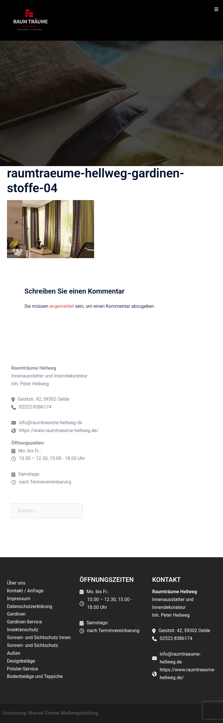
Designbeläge (21, 661)
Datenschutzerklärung (29, 606)
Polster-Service (22, 669)
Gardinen (16, 614)
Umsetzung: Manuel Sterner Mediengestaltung (50, 713)
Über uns (16, 583)
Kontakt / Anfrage (25, 590)
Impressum (18, 598)
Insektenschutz (22, 629)
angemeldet (62, 306)
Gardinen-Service (24, 622)
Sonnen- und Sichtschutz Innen (39, 637)
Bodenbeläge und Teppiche (35, 676)
